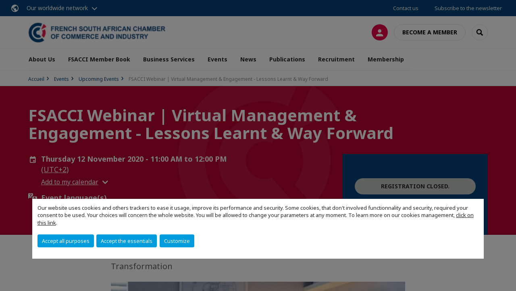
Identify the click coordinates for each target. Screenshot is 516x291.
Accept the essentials (126, 241)
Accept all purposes (65, 241)
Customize (177, 241)
